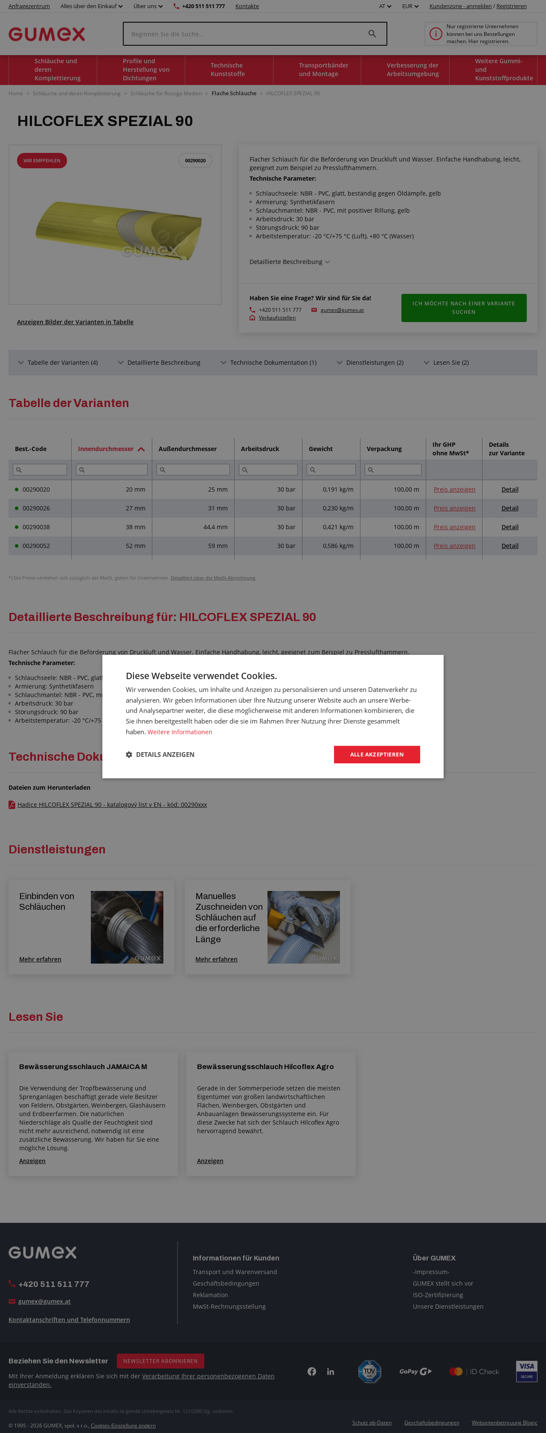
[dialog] (273, 716)
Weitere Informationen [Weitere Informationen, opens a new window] (181, 731)
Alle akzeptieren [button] (375, 754)
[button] (160, 755)
